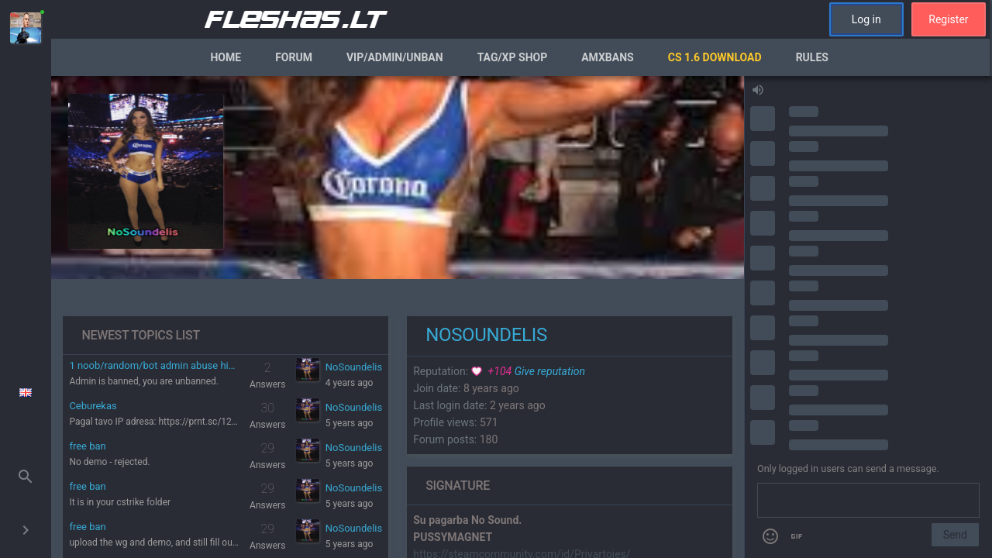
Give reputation (528, 371)
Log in (866, 19)
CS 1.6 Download (715, 57)
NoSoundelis (354, 367)
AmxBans (607, 57)
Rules (812, 57)
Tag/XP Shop (512, 57)
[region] (397, 317)
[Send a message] (868, 500)
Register (948, 19)
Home (225, 57)
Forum (293, 57)
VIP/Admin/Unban (394, 57)
